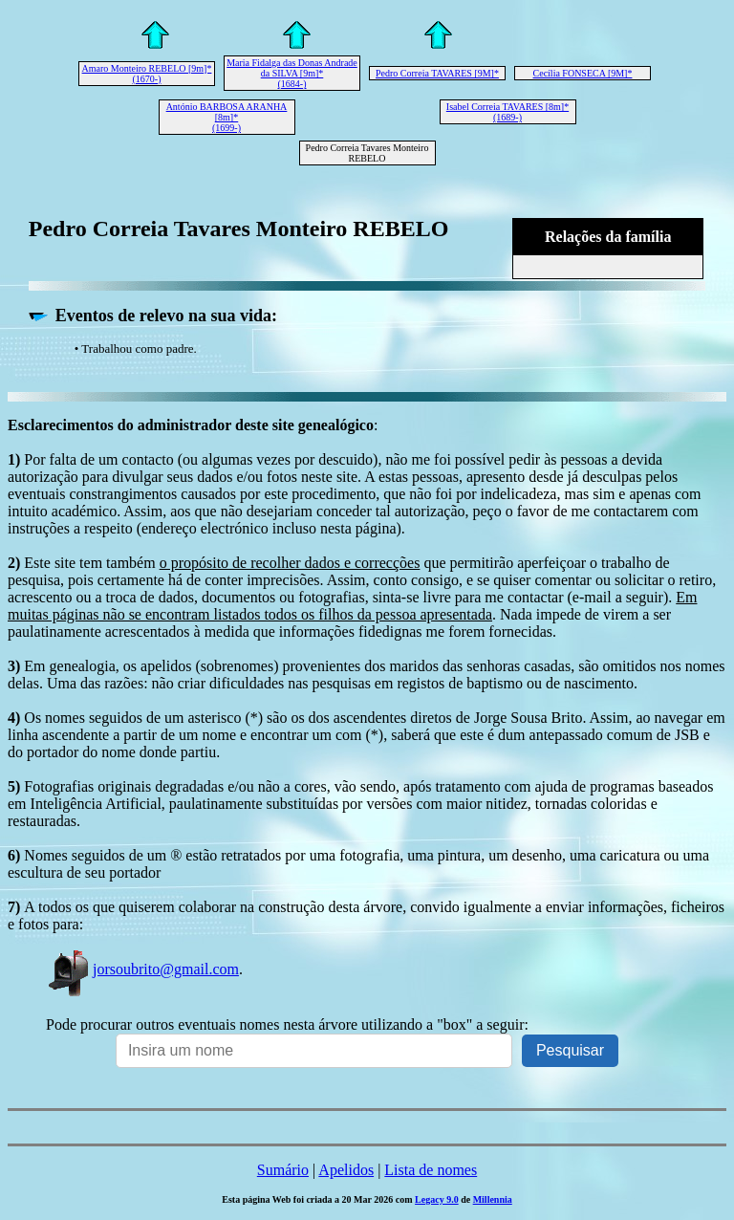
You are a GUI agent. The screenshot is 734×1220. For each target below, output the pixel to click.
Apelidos (346, 1170)
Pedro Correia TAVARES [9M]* (437, 73)
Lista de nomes (430, 1170)
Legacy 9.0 (437, 1199)
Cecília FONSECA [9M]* (583, 73)
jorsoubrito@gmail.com (142, 969)
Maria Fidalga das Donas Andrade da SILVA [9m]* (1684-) (292, 73)
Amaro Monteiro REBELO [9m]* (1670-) (147, 73)
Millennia (492, 1199)
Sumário (283, 1170)
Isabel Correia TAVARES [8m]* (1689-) (507, 111)
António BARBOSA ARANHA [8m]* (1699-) (227, 117)
